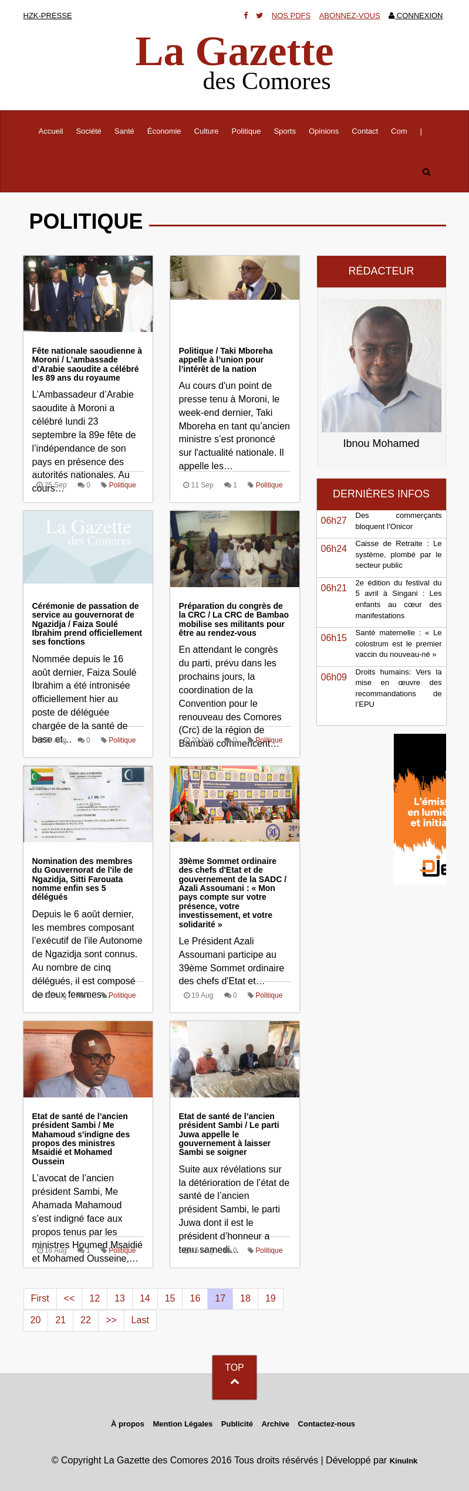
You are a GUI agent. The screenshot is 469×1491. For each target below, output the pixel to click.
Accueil (54, 130)
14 (145, 1298)
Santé (124, 131)
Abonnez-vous (349, 15)
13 (119, 1298)
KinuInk (404, 1460)
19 (270, 1298)
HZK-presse (47, 15)
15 (170, 1298)
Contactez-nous (327, 1423)
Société (88, 131)
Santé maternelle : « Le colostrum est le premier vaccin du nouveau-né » (399, 643)
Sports (285, 131)
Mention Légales (182, 1423)
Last (140, 1320)
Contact (365, 131)
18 (245, 1298)
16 (195, 1298)
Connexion (416, 15)
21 (60, 1320)
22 (85, 1320)
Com (399, 131)
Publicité (237, 1423)
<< (69, 1298)
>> (111, 1320)
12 (94, 1298)
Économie (164, 131)
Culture (206, 131)
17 (220, 1298)
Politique (246, 131)
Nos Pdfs (291, 15)
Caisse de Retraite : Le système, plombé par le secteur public (399, 554)
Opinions (324, 131)
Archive (275, 1423)
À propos (127, 1423)
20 (36, 1320)
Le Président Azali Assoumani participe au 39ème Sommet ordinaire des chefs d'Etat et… (235, 922)
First (40, 1298)
